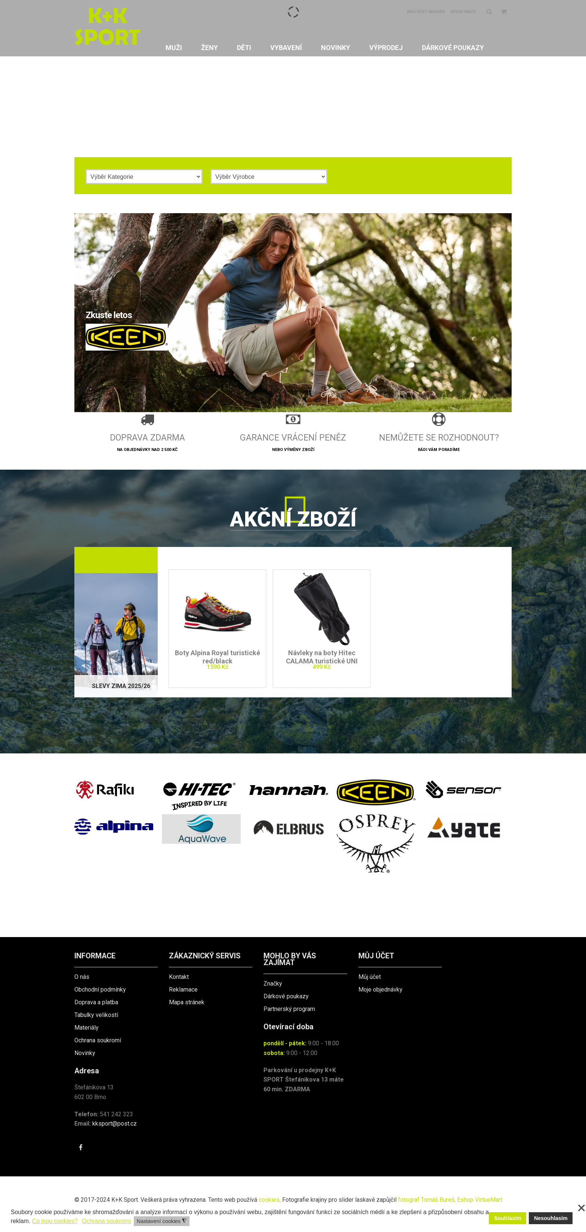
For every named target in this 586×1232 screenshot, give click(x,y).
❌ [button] (581, 1208)
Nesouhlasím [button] (551, 1218)
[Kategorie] (144, 176)
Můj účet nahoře (426, 11)
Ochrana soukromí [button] (106, 1221)
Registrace (463, 11)
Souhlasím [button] (507, 1218)
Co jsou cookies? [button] (55, 1221)
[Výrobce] (268, 176)
